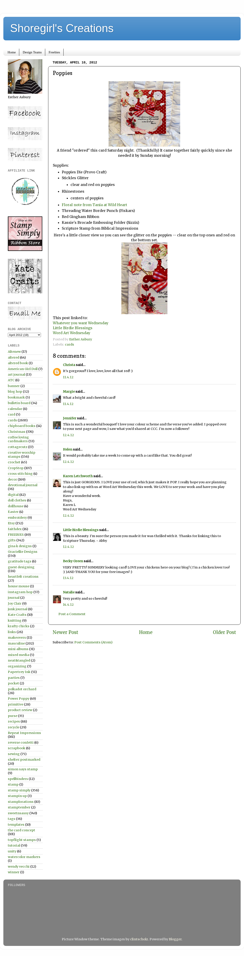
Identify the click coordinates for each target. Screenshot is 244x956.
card (11, 414)
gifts (12, 540)
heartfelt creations (23, 577)
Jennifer (69, 418)
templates (16, 825)
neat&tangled (19, 660)
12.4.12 (68, 435)
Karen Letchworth (78, 476)
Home (12, 52)
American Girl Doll (23, 369)
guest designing (21, 567)
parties (14, 678)
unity (12, 851)
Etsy (11, 523)
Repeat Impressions (24, 733)
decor (12, 479)
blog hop (15, 392)
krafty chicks (18, 626)
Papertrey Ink (19, 672)
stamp (13, 784)
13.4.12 (68, 578)
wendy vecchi (19, 867)
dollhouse (16, 506)
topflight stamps (22, 840)
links (12, 632)
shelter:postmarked (24, 760)
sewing (14, 754)
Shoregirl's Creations (62, 28)
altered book (18, 363)
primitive (15, 704)
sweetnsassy (18, 813)
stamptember (19, 807)
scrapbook (16, 748)
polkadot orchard (22, 689)
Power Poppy (18, 699)
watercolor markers (24, 857)
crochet (14, 462)
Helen (67, 449)
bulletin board (19, 403)
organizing (17, 666)
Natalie (69, 592)
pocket (13, 683)
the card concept (21, 830)
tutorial (14, 845)
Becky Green (73, 561)
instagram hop (20, 592)
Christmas (16, 432)
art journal (16, 374)
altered (13, 357)
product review (20, 710)
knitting (14, 620)
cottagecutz (17, 447)
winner (13, 872)
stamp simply (19, 790)
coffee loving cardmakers (18, 439)
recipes (14, 721)
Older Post (224, 632)
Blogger (175, 939)
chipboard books (21, 426)
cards (69, 344)
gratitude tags (19, 561)
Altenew (14, 352)
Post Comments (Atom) (93, 642)
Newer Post (65, 632)
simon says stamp (23, 769)
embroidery (17, 518)
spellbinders (18, 779)
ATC (11, 380)
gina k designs (20, 546)
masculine (16, 643)
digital (13, 495)
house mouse (18, 586)
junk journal (17, 609)
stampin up (17, 796)
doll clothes (17, 500)
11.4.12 (68, 377)
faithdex (15, 529)
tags (11, 819)
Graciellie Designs (22, 552)
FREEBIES (16, 535)
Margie (69, 392)
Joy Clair (14, 603)
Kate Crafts (17, 615)
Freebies (54, 52)
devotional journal (22, 485)
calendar (15, 409)
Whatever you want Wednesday (81, 323)
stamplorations (21, 802)
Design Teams (32, 52)
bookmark (16, 397)
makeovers (17, 638)
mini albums (18, 649)
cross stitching (20, 474)
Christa (69, 365)
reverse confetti (21, 742)
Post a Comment (72, 614)
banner (14, 386)
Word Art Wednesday (71, 333)
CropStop (16, 468)
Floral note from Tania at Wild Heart (94, 205)
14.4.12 (68, 605)
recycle (13, 727)
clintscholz (139, 939)
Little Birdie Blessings (73, 328)
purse (12, 716)
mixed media (18, 655)
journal (13, 598)
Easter (13, 512)
